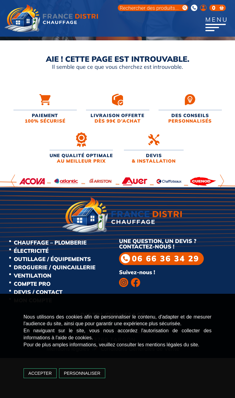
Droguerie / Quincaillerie (54, 267)
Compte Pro (32, 283)
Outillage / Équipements (52, 259)
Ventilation (32, 275)
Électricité (31, 250)
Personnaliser (82, 373)
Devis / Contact (38, 292)
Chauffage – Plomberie (50, 242)
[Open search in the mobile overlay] (153, 8)
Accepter (40, 373)
